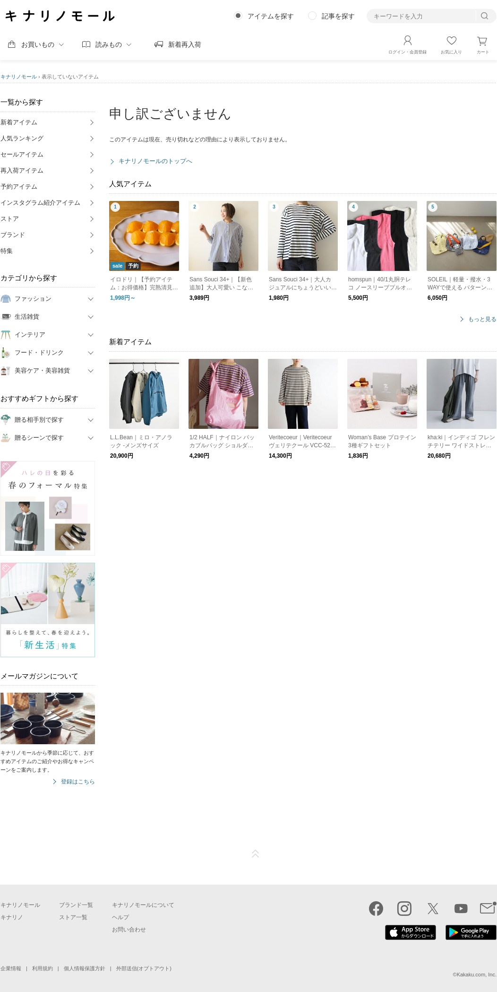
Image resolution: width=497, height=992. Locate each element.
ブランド (12, 234)
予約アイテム (18, 186)
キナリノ (11, 917)
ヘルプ (120, 917)
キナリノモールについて (143, 905)
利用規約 (42, 968)
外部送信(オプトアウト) (143, 968)
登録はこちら (78, 782)
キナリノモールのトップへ (155, 161)
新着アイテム (18, 122)
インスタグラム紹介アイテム (40, 202)
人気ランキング (21, 138)
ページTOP (255, 854)
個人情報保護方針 (84, 968)
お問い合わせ (129, 929)
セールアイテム (21, 154)
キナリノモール (18, 76)
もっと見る (482, 319)
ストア (9, 218)
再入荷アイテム (21, 170)
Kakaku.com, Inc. (477, 974)
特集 (6, 250)
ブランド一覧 (76, 905)
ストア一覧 (73, 917)
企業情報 (10, 968)
